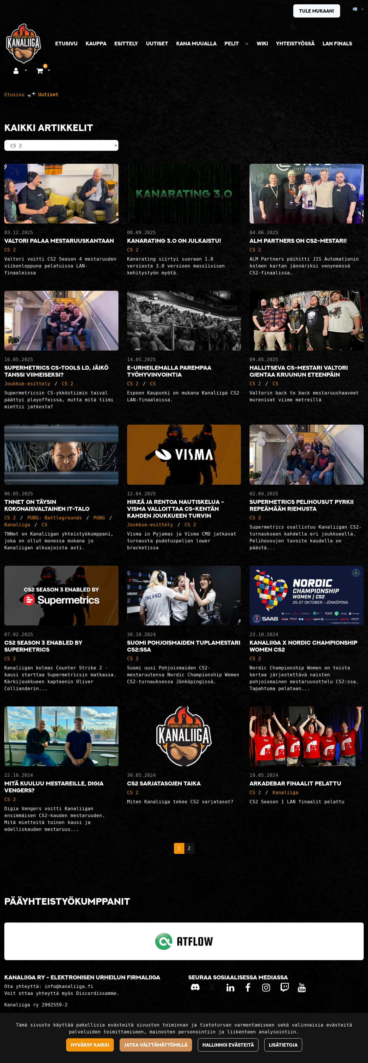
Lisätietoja (283, 1045)
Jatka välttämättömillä (155, 1045)
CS (153, 383)
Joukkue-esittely (27, 383)
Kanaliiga (17, 524)
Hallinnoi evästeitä (228, 1045)
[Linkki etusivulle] (23, 43)
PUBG (99, 518)
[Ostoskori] (40, 70)
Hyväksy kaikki (90, 1045)
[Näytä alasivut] (246, 43)
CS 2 (10, 250)
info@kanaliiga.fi (69, 986)
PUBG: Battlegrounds (54, 518)
